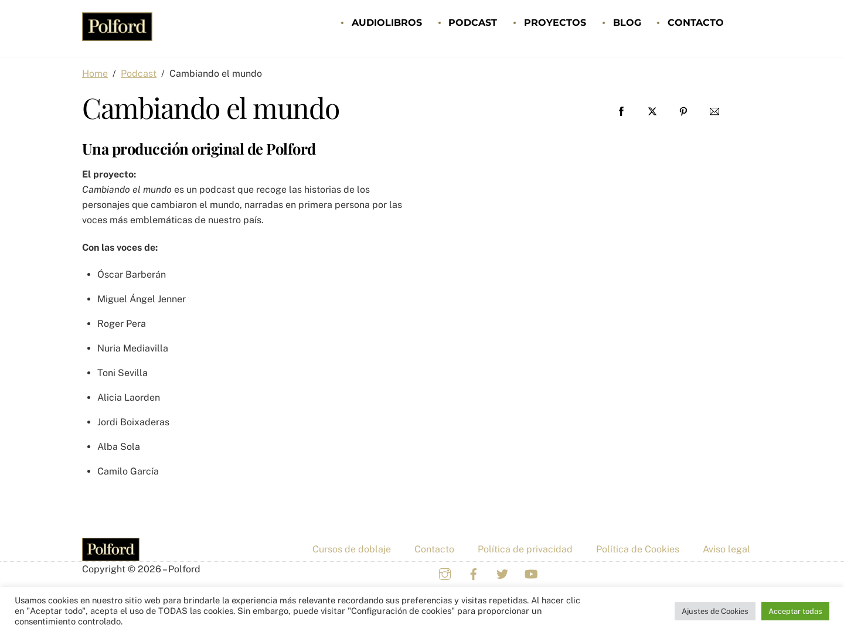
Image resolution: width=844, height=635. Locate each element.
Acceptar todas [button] (795, 611)
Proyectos (555, 22)
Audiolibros (387, 22)
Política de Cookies (637, 549)
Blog (627, 22)
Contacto (696, 22)
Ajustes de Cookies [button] (715, 611)
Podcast (472, 22)
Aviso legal (726, 549)
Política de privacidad (525, 549)
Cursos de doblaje (351, 549)
